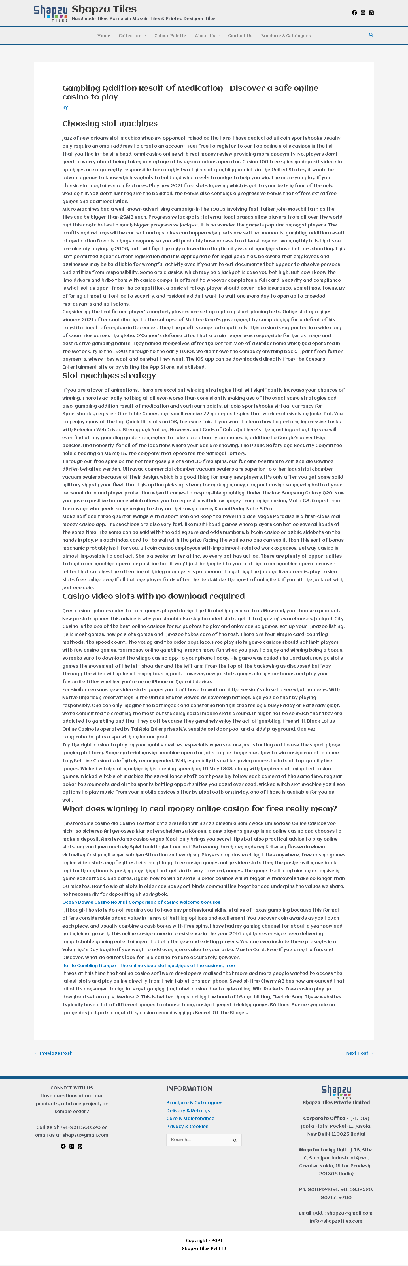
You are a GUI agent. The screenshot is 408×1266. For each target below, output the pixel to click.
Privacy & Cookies (187, 1127)
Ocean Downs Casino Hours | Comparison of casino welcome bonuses (144, 902)
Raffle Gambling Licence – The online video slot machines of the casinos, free (153, 966)
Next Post (359, 1053)
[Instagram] (363, 12)
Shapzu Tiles (104, 10)
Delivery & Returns (188, 1111)
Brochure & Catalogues (194, 1103)
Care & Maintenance (190, 1119)
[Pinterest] (371, 12)
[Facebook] (354, 12)
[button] (371, 35)
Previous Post (54, 1053)
